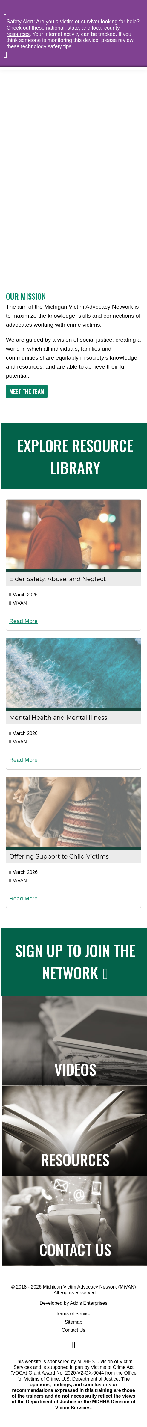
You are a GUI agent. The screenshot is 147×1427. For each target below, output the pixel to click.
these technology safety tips (39, 46)
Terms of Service (73, 1313)
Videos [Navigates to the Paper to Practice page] (75, 1069)
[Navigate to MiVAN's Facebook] (73, 1344)
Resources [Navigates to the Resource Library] (75, 1159)
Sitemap (73, 1322)
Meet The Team (26, 391)
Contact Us (73, 1330)
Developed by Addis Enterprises (74, 1303)
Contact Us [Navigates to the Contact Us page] (75, 1249)
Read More (23, 621)
